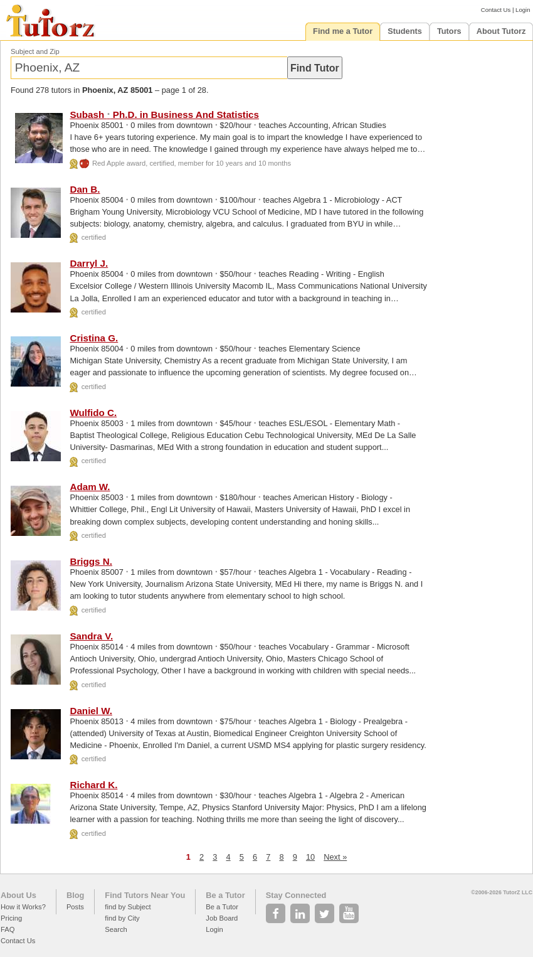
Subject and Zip (35, 51)
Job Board (222, 918)
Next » (335, 857)
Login (522, 9)
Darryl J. (89, 263)
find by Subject (127, 907)
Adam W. (90, 486)
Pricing (11, 918)
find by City (122, 918)
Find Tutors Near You (145, 895)
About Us (18, 895)
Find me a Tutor (342, 31)
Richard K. (93, 784)
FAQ (7, 929)
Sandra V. (91, 636)
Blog (75, 895)
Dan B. (85, 189)
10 (310, 857)
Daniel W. (91, 710)
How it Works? (23, 907)
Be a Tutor (225, 895)
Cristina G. (94, 338)
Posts (75, 907)
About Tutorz (501, 31)
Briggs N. (91, 561)
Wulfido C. (93, 412)
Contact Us (495, 9)
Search (116, 929)
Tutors (449, 31)
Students (405, 31)
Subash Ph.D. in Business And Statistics (164, 114)
